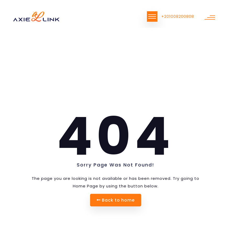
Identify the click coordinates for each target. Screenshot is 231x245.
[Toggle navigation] (152, 16)
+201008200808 (177, 16)
